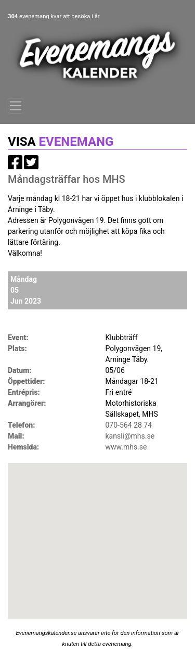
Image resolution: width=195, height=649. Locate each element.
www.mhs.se (126, 447)
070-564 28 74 (129, 425)
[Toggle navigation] (15, 106)
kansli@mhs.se (130, 436)
